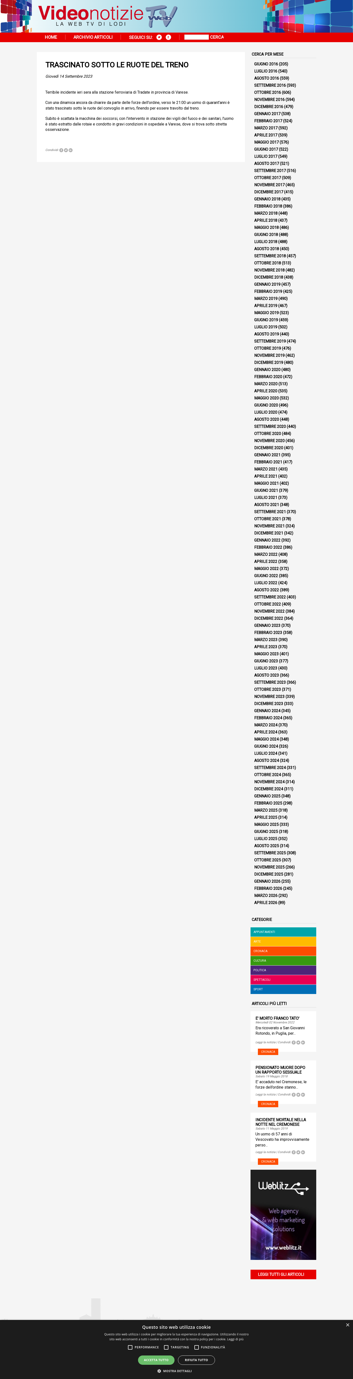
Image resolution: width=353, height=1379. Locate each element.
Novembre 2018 (269, 270)
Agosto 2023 (266, 675)
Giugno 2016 (266, 64)
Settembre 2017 (270, 170)
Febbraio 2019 (268, 291)
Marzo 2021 (265, 469)
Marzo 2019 (265, 298)
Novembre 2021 (269, 526)
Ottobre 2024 (267, 774)
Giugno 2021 (266, 490)
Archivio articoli (93, 37)
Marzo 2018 (265, 213)
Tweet (66, 150)
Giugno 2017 (266, 149)
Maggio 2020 (266, 398)
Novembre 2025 (269, 867)
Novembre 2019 (269, 355)
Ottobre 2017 (267, 177)
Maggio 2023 (266, 654)
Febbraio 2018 (268, 206)
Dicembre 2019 (268, 362)
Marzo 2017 (265, 128)
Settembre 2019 (270, 341)
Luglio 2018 (265, 241)
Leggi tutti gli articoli (281, 1274)
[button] (176, 1370)
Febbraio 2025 (268, 803)
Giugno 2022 (266, 575)
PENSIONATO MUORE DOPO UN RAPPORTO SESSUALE (280, 1070)
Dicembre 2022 (268, 618)
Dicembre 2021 (268, 533)
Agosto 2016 (266, 78)
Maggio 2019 (266, 313)
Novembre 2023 (269, 696)
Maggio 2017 (266, 142)
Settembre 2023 (270, 682)
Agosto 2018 (266, 249)
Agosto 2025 (266, 846)
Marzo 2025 (265, 810)
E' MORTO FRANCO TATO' (277, 1018)
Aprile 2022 (265, 561)
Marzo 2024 (265, 725)
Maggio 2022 (266, 568)
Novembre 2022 (269, 611)
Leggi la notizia (265, 1042)
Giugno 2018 (266, 234)
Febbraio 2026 (268, 888)
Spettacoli (261, 979)
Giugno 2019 (266, 320)
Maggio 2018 (266, 227)
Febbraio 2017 (268, 121)
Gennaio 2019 (267, 284)
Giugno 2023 (266, 661)
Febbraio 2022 (268, 547)
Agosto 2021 (266, 504)
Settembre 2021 (270, 511)
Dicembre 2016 (268, 106)
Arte (257, 941)
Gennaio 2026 (267, 881)
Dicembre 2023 (268, 703)
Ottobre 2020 (267, 433)
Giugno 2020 (266, 405)
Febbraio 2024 (268, 718)
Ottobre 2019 (267, 348)
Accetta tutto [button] (156, 1360)
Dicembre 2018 (268, 277)
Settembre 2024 (270, 767)
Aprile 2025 (265, 817)
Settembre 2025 (270, 853)
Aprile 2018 (265, 220)
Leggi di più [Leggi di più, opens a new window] (235, 1339)
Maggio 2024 (266, 739)
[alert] (176, 1349)
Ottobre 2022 (267, 604)
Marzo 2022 (265, 554)
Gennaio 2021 (267, 455)
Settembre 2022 (270, 597)
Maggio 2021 (266, 483)
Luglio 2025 (265, 838)
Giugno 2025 (266, 831)
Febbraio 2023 (268, 632)
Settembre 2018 (270, 256)
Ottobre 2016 (267, 92)
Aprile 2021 (265, 476)
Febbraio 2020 (268, 376)
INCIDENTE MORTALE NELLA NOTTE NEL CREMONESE (280, 1122)
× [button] (347, 1325)
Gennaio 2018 (267, 199)
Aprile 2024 (265, 732)
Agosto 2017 (266, 163)
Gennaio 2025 (267, 796)
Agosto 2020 (266, 419)
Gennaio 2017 (267, 114)
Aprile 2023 (265, 647)
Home (51, 37)
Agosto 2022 (266, 590)
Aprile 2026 (265, 902)
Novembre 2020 (269, 440)
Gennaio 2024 (267, 710)
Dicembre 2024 (268, 789)
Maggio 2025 (266, 824)
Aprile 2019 (265, 305)
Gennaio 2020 (267, 369)
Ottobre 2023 (267, 689)
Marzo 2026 (265, 895)
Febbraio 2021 (268, 462)
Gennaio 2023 (267, 625)
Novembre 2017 (269, 185)
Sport (258, 989)
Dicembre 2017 (268, 192)
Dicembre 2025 (268, 874)
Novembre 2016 (269, 99)
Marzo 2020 (265, 384)
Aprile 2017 (265, 135)
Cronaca (260, 951)
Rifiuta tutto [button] (196, 1360)
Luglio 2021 (265, 497)
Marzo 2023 (265, 639)
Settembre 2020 (270, 426)
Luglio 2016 (265, 71)
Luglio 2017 (265, 156)
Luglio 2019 (265, 327)
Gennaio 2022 (267, 540)
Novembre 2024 (269, 782)
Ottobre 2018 (267, 263)
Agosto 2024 (266, 760)
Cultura (259, 960)
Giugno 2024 (266, 746)
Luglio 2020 (265, 412)
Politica (259, 970)
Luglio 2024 (265, 753)
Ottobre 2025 (267, 860)
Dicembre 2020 (268, 448)
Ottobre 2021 (267, 519)
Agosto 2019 (266, 334)
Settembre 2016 (270, 85)
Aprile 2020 (265, 391)
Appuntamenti (264, 932)
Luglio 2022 (265, 583)
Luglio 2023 (265, 668)
